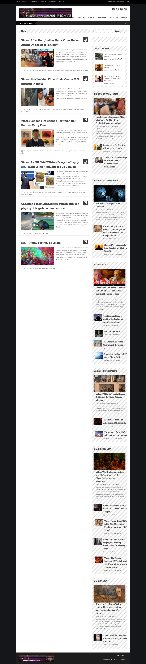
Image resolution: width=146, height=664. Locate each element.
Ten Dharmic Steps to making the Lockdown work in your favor (113, 319)
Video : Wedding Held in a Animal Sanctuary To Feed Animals (115, 638)
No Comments (114, 126)
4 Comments (115, 334)
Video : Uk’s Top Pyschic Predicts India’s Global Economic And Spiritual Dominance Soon (110, 290)
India (71, 109)
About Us (25, 2)
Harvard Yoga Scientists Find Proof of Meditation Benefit (115, 248)
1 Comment (116, 426)
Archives (44, 70)
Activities (33, 2)
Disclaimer (120, 655)
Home (18, 2)
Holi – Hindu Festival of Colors (41, 242)
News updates (73, 70)
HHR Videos (58, 70)
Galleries (43, 2)
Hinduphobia (65, 70)
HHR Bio (61, 2)
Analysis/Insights (45, 109)
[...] (73, 61)
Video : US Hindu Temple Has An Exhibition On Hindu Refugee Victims (110, 397)
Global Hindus (51, 70)
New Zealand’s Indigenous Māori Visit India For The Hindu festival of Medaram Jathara (110, 120)
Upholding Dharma (112, 331)
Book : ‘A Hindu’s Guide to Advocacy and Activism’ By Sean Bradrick (112, 78)
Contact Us (52, 2)
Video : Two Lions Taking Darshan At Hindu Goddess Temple (115, 508)
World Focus (80, 70)
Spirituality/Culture (75, 151)
